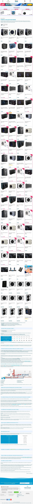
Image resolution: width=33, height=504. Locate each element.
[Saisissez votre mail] (24, 483)
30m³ (14, 338)
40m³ (17, 338)
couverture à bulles (14, 404)
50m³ (19, 338)
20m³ (12, 338)
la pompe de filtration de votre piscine (15, 365)
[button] (8, 1)
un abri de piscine (19, 404)
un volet (25, 404)
